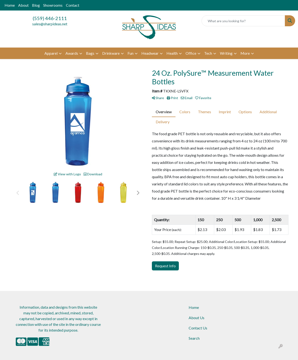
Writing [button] (226, 53)
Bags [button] (90, 53)
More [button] (245, 53)
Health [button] (172, 53)
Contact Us (198, 328)
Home (10, 5)
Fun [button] (130, 53)
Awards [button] (71, 53)
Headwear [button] (150, 53)
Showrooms (53, 5)
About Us (196, 317)
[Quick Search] (243, 20)
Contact (72, 5)
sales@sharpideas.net (49, 23)
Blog (36, 5)
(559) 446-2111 (50, 18)
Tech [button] (208, 53)
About (23, 5)
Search (194, 338)
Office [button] (191, 53)
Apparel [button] (51, 53)
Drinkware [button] (111, 53)
